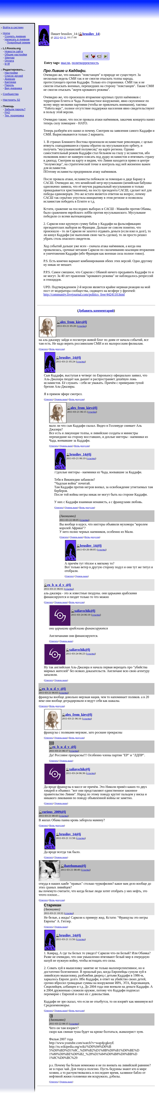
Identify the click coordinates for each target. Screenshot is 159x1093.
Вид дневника (13, 88)
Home (6, 33)
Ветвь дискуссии (56, 349)
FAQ (7, 112)
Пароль (9, 85)
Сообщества (11, 94)
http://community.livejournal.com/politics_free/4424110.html (84, 294)
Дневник (10, 78)
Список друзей (14, 75)
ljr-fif (7, 63)
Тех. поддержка (14, 115)
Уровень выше (61, 399)
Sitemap (9, 57)
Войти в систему (13, 27)
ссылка (82, 325)
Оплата (9, 60)
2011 (56, 37)
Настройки (11, 72)
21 (65, 37)
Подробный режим (18, 42)
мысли (65, 63)
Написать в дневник (17, 39)
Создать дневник (15, 36)
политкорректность (85, 63)
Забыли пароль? (15, 109)
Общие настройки (16, 54)
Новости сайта (14, 51)
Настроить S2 (11, 99)
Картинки (10, 82)
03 (61, 37)
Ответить (43, 349)
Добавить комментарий (96, 310)
